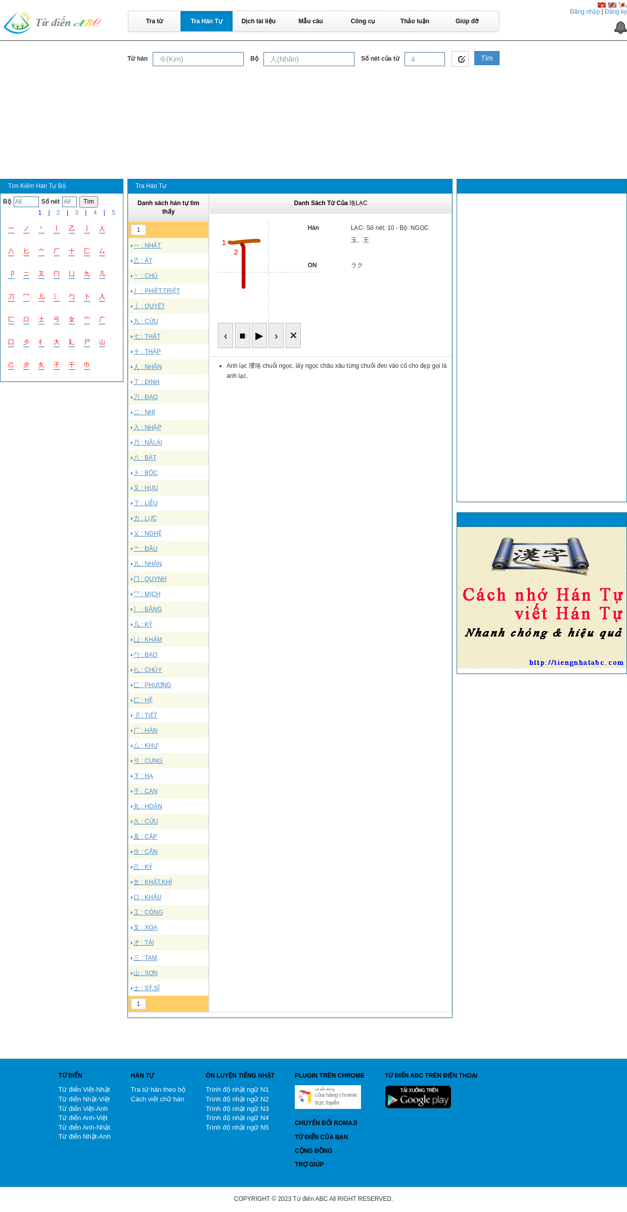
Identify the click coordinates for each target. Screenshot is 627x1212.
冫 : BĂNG (147, 609)
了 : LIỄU (145, 503)
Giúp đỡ (467, 21)
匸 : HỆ (143, 700)
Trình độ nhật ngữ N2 (237, 1099)
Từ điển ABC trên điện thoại (431, 1075)
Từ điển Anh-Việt (82, 1118)
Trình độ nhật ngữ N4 (237, 1118)
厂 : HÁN (145, 730)
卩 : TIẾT (145, 715)
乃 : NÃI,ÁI (147, 442)
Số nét (50, 201)
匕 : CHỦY (147, 669)
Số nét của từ (380, 58)
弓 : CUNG (147, 760)
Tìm (487, 58)
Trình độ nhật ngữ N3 (237, 1108)
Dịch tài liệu (259, 21)
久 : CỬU (145, 821)
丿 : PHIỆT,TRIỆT (156, 291)
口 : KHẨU (147, 897)
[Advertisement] (313, 95)
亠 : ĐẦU (145, 548)
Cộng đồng (314, 1150)
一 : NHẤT (147, 245)
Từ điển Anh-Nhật (84, 1127)
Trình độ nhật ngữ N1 (237, 1089)
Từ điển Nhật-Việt (84, 1099)
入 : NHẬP (147, 427)
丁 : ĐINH (146, 381)
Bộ (254, 58)
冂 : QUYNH (149, 579)
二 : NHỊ (144, 412)
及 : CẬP (145, 836)
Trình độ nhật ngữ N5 (237, 1127)
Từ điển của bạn (321, 1137)
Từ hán (137, 58)
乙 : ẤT (142, 260)
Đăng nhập (585, 11)
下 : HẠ (143, 776)
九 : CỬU (145, 321)
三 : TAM (145, 957)
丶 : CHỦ (145, 275)
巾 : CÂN (145, 851)
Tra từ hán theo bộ (158, 1089)
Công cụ (363, 21)
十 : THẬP (147, 351)
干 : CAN (145, 791)
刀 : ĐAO (145, 397)
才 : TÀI (143, 942)
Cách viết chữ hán (158, 1099)
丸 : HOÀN (147, 806)
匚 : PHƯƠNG (152, 685)
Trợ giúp (309, 1164)
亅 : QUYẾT (149, 306)
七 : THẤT (146, 336)
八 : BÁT (144, 457)
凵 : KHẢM (147, 639)
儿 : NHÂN (147, 563)
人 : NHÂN (147, 366)
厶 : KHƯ (145, 745)
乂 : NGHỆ (147, 533)
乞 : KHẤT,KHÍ (152, 882)
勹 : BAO (145, 654)
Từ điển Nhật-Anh (84, 1136)
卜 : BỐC (145, 472)
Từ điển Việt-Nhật (84, 1089)
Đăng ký (616, 11)
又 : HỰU (145, 488)
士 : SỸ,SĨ (146, 988)
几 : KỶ (142, 624)
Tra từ (154, 21)
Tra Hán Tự (206, 21)
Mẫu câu (310, 21)
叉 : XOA (145, 927)
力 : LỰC (145, 518)
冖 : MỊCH (146, 594)
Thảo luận (414, 21)
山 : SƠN (145, 973)
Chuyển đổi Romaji (326, 1123)
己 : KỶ (142, 866)
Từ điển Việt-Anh (83, 1108)
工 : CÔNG (148, 912)
